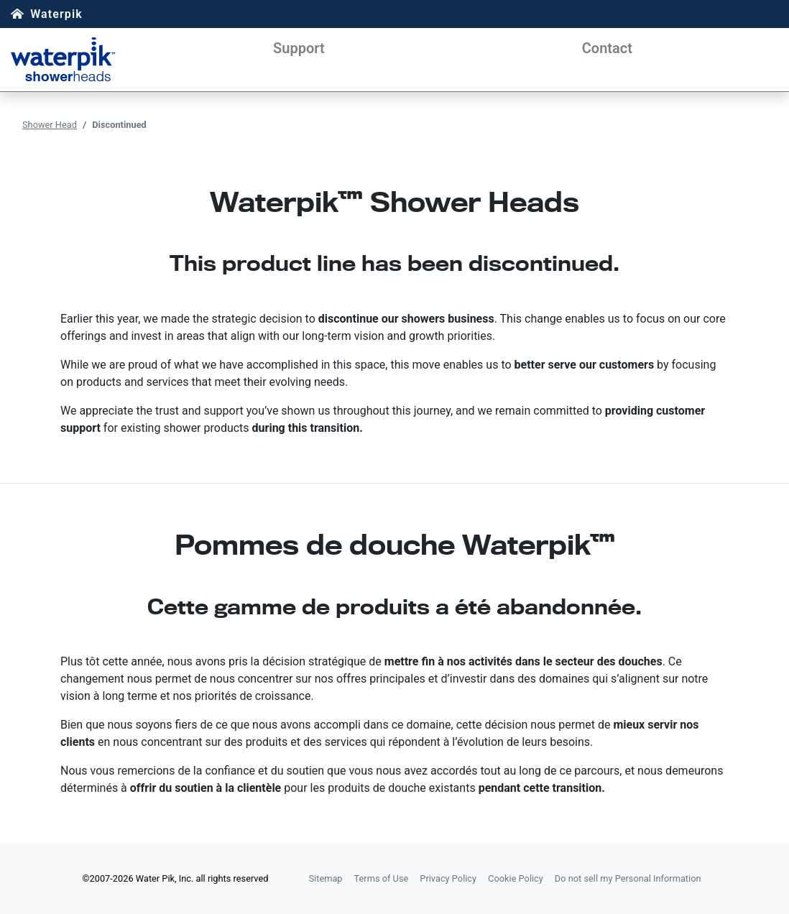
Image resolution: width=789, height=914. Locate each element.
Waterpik (56, 14)
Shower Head (49, 124)
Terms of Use (381, 878)
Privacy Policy (448, 878)
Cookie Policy (515, 878)
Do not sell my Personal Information (628, 878)
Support (299, 48)
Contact (607, 48)
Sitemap (326, 878)
